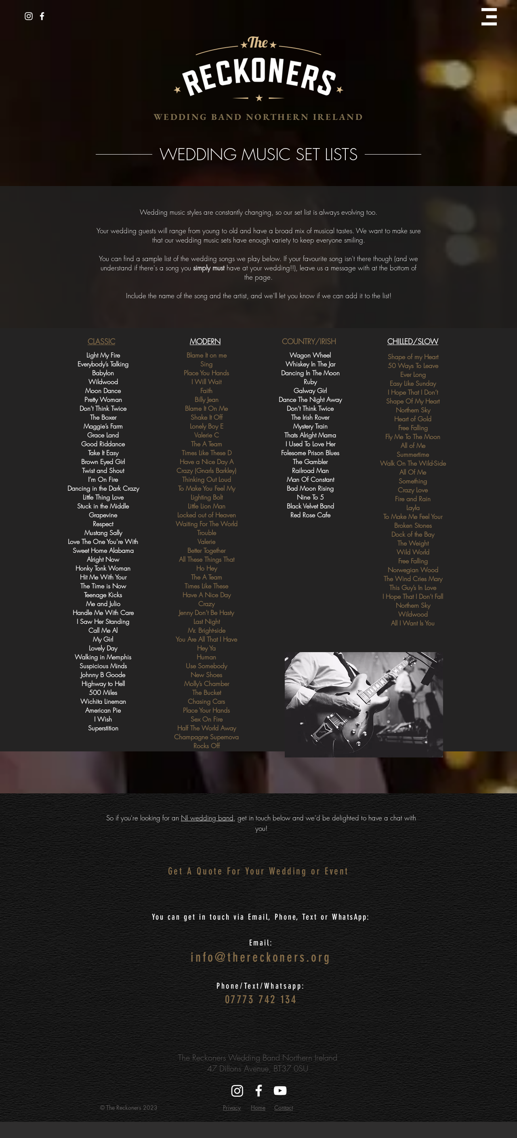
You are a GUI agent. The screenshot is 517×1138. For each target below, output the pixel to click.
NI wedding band (207, 817)
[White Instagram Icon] (28, 16)
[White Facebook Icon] (42, 16)
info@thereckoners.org (261, 957)
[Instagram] (237, 1090)
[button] (489, 16)
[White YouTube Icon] (280, 1090)
